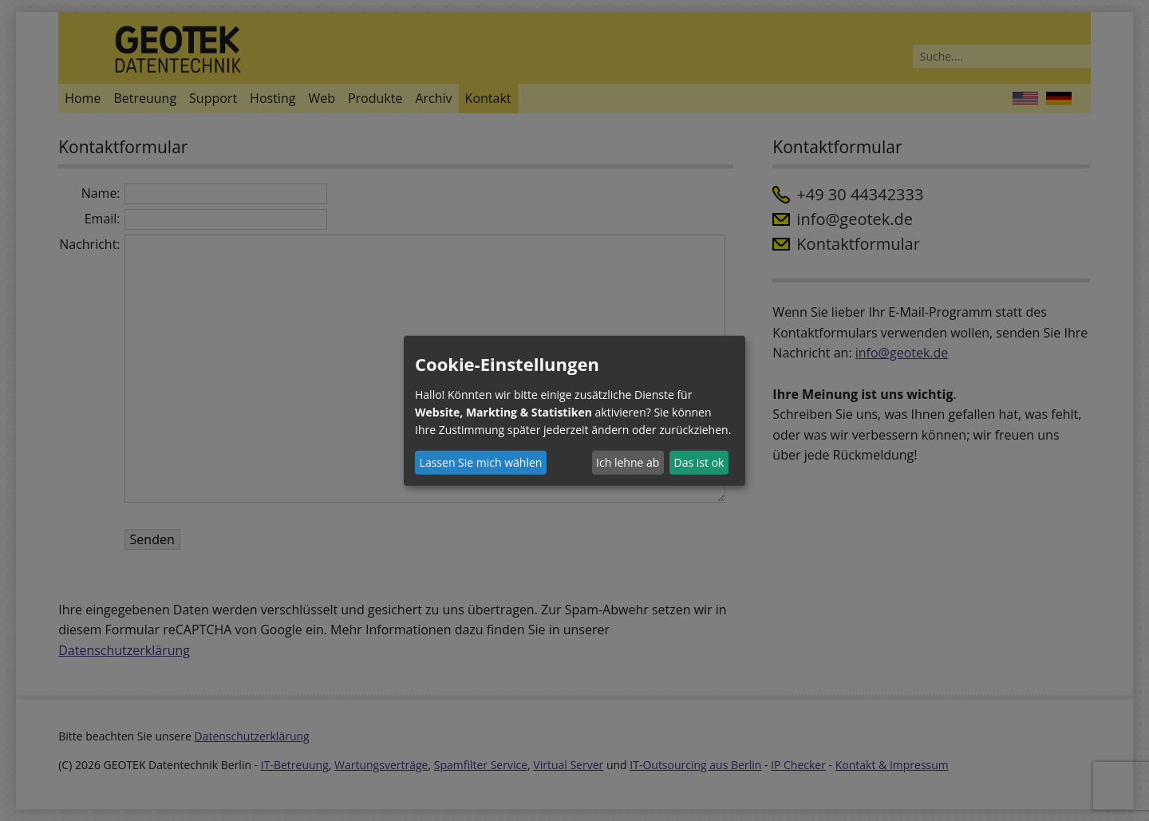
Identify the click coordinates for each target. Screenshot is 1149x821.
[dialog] (574, 410)
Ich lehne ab (627, 462)
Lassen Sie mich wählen (481, 462)
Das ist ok (699, 462)
